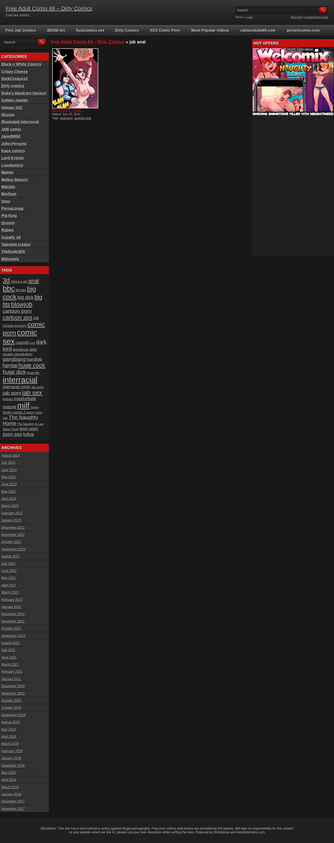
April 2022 (8, 585)
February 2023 (12, 513)
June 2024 (9, 470)
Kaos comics (13, 151)
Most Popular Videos (210, 30)
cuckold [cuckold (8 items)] (22, 342)
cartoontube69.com (258, 30)
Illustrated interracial (20, 122)
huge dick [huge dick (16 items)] (14, 372)
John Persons (14, 144)
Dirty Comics (127, 30)
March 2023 (10, 506)
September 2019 (13, 715)
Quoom (8, 223)
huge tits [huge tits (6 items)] (33, 373)
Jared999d (10, 136)
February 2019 (12, 751)
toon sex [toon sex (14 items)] (12, 434)
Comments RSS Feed (316, 17)
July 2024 (8, 463)
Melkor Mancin (14, 180)
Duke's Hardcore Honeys (23, 93)
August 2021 (10, 643)
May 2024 (8, 477)
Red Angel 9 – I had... (68, 110)
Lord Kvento (12, 158)
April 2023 (8, 499)
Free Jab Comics (20, 30)
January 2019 (11, 758)
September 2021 (13, 636)
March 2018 (10, 787)
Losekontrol (12, 165)
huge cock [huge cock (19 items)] (32, 365)
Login (250, 17)
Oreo (5, 201)
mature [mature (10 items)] (9, 407)
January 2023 (11, 520)
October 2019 (11, 708)
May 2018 (8, 773)
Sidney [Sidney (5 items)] (34, 407)
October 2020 (11, 701)
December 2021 (13, 614)
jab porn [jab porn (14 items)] (12, 393)
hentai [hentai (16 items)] (10, 365)
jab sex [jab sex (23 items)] (32, 392)
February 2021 (12, 672)
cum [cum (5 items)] (32, 342)
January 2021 (11, 679)
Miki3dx (8, 187)
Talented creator (16, 244)
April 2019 (8, 737)
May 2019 (8, 730)
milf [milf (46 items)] (23, 405)
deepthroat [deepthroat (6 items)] (21, 350)
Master (7, 172)
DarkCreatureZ (14, 78)
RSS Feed (297, 17)
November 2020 (13, 693)
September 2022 (13, 549)
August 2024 (10, 456)
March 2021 (10, 665)
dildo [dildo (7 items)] (33, 349)
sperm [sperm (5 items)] (30, 412)
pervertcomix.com (303, 30)
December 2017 (13, 801)
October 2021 (11, 628)
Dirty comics (12, 86)
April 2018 (8, 780)
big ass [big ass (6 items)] (21, 290)
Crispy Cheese (14, 71)
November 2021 (13, 621)
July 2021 (8, 650)
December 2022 (13, 528)
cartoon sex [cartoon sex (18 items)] (17, 317)
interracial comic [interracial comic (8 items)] (17, 387)
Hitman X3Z (11, 107)
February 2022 (12, 600)
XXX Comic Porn (165, 30)
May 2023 (8, 492)
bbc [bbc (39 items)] (9, 288)
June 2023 (9, 484)
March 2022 (10, 592)
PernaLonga (12, 208)
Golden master (14, 100)
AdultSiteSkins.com (251, 832)
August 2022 (10, 556)
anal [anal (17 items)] (33, 281)
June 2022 (9, 571)
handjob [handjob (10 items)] (34, 359)
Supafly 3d (11, 237)
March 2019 (10, 744)
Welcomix (10, 259)
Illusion (8, 115)
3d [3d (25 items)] (6, 280)
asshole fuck (82, 118)
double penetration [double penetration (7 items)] (17, 354)
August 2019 (10, 722)
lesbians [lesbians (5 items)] (8, 399)
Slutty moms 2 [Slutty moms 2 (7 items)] (14, 412)
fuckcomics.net (90, 30)
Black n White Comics (21, 64)
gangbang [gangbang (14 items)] (14, 359)
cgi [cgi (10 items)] (36, 318)
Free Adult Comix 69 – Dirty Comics (49, 8)
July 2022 (8, 564)
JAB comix (11, 129)
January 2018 (11, 794)
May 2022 (8, 578)
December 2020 (13, 686)
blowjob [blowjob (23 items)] (21, 304)
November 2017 (13, 809)
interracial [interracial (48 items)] (20, 379)
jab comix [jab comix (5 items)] (38, 387)
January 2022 (11, 607)
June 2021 (9, 657)
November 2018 (13, 766)
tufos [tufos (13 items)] (28, 434)
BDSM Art (56, 30)
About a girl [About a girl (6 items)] (19, 282)
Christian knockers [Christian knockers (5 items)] (15, 325)
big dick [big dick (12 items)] (25, 297)
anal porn (66, 118)
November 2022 (13, 535)
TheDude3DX (13, 251)
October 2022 (11, 542)
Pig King (9, 215)
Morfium (8, 194)
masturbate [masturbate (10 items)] (25, 398)
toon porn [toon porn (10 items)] (29, 428)
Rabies (7, 230)
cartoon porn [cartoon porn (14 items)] (17, 311)
